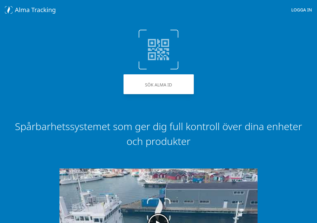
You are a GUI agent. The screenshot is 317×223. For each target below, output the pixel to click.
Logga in (301, 10)
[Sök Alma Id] (159, 84)
